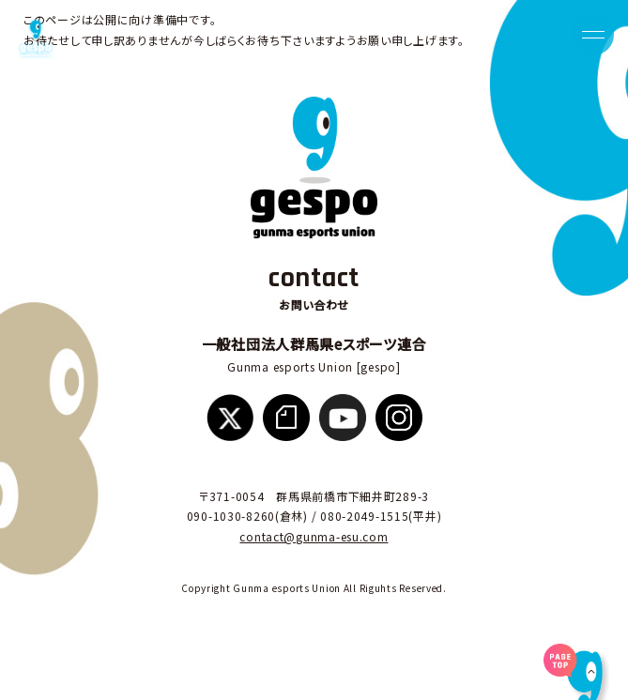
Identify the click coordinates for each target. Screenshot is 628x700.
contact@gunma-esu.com (313, 536)
